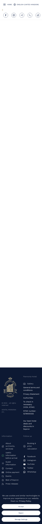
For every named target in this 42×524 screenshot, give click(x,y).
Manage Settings (21, 519)
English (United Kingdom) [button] (26, 4)
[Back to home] (2, 10)
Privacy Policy (25, 501)
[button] (4, 4)
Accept (21, 506)
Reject (21, 513)
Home (9, 4)
